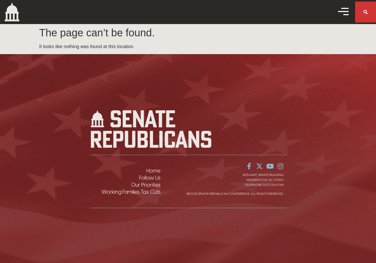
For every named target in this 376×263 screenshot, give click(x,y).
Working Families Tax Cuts (131, 192)
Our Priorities (146, 185)
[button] (365, 12)
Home (153, 171)
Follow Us (150, 178)
